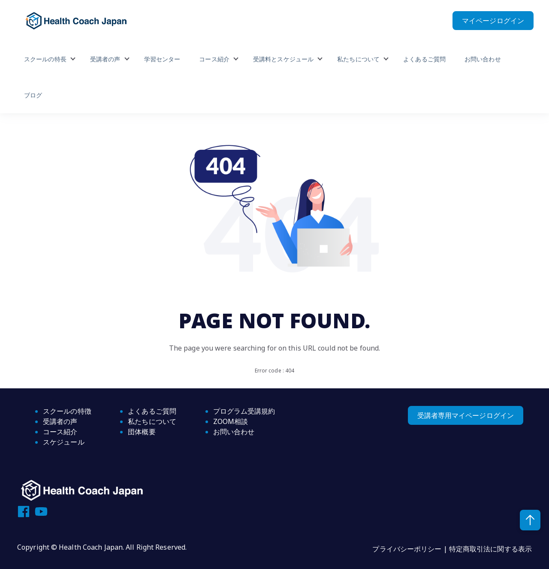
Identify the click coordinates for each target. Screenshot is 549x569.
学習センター (162, 59)
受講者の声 (105, 59)
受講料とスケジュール (283, 59)
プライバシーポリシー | (410, 549)
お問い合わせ (483, 59)
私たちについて (358, 59)
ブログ (33, 95)
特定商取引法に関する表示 (490, 549)
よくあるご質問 (424, 59)
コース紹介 (214, 59)
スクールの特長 (45, 59)
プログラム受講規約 (244, 411)
